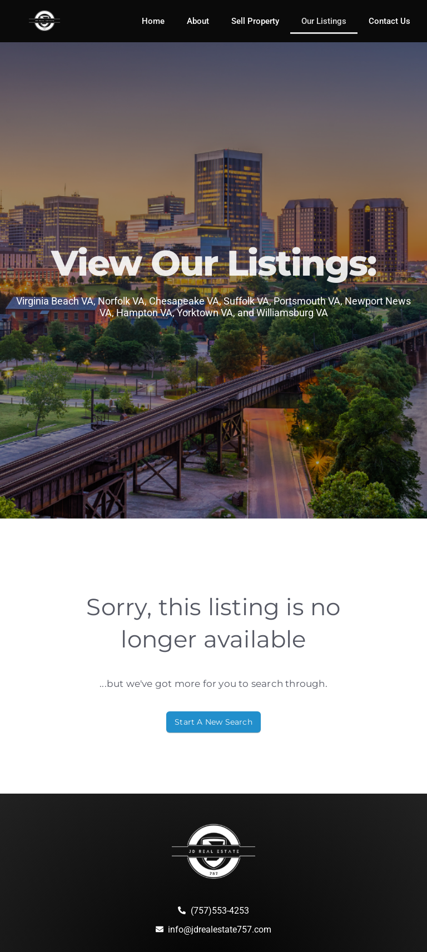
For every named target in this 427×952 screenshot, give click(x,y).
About (198, 21)
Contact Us (389, 21)
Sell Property (255, 21)
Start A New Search (213, 722)
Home (153, 21)
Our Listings (323, 21)
